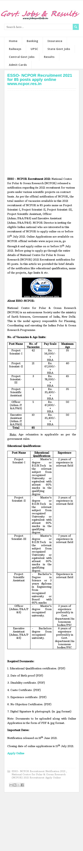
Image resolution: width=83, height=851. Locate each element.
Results (49, 57)
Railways (15, 49)
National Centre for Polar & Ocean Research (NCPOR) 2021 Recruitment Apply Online (39, 776)
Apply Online (15, 753)
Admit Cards (18, 65)
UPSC (34, 49)
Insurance (54, 41)
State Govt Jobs (58, 49)
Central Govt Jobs (22, 57)
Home (13, 41)
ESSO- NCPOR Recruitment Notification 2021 (39, 771)
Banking (32, 41)
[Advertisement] (38, 135)
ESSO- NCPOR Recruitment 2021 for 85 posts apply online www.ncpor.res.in (39, 79)
